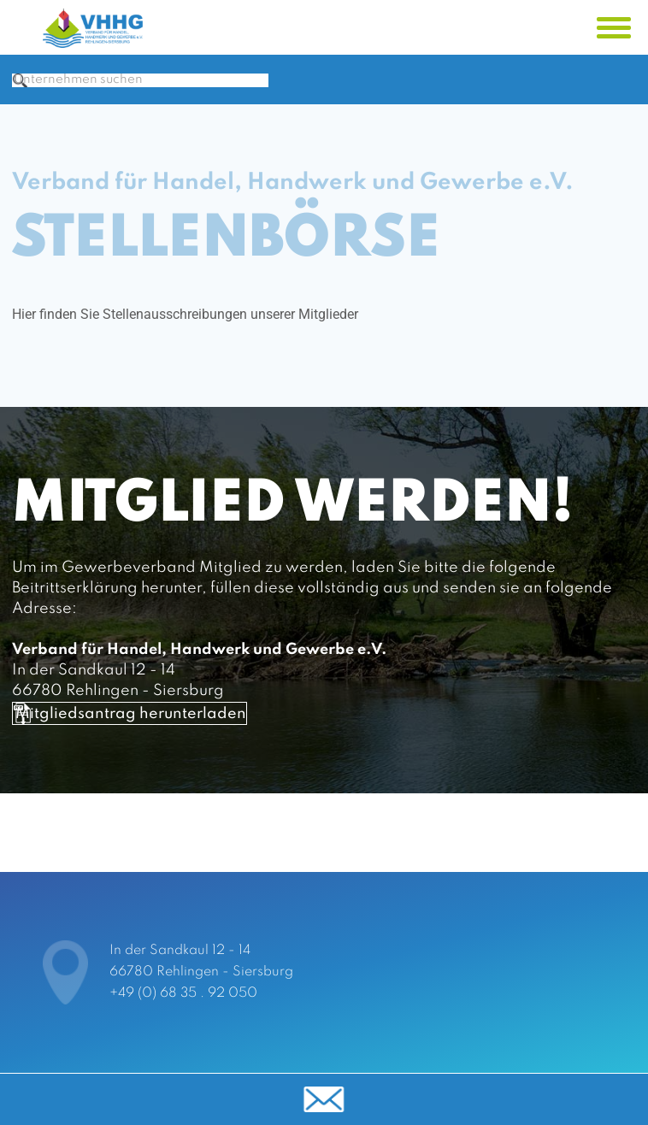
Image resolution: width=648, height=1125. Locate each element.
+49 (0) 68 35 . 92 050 (183, 993)
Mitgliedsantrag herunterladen (189, 779)
